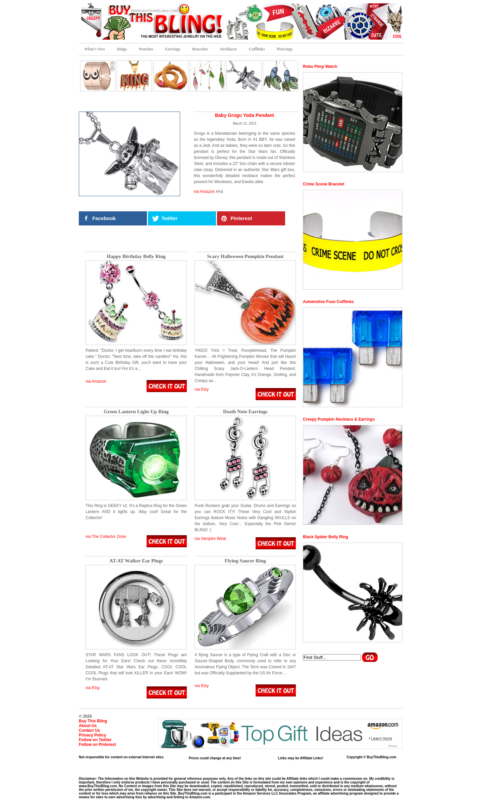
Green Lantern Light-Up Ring (136, 411)
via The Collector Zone (106, 536)
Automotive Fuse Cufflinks (328, 301)
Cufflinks (257, 49)
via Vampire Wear (210, 538)
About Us (88, 725)
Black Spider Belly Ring (325, 537)
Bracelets (200, 49)
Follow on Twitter (95, 739)
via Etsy (202, 389)
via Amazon (204, 191)
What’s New (94, 49)
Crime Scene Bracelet (323, 184)
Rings (122, 49)
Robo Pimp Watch (320, 66)
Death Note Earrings (245, 411)
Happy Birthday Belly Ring (136, 256)
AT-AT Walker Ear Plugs (136, 560)
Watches (146, 49)
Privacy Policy (92, 735)
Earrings (172, 49)
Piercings (284, 49)
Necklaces (228, 49)
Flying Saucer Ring (245, 560)
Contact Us (89, 730)
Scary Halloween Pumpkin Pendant (245, 256)
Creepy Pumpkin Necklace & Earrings (339, 419)
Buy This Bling (93, 721)
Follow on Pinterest (97, 744)
